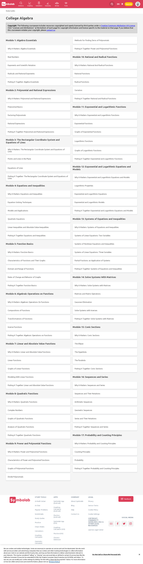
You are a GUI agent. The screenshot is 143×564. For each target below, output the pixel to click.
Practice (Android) (57, 516)
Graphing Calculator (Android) (57, 509)
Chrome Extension (57, 538)
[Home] (20, 503)
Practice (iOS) (58, 533)
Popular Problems (41, 510)
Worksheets (39, 514)
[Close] (139, 555)
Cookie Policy (93, 510)
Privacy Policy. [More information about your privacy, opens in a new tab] (54, 563)
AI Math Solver (40, 501)
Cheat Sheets (39, 527)
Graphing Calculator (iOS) (59, 528)
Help (72, 510)
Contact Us (75, 514)
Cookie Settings (94, 514)
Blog (72, 505)
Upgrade (129, 4)
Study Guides (10, 11)
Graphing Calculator (39, 536)
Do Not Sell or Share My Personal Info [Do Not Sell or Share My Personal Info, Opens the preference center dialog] (106, 556)
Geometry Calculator (39, 542)
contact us (50, 30)
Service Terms (93, 505)
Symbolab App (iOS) (59, 522)
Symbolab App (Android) (59, 502)
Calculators (39, 531)
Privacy (90, 501)
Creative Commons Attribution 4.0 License (118, 26)
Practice (38, 522)
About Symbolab (77, 501)
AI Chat (37, 505)
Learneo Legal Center (96, 530)
